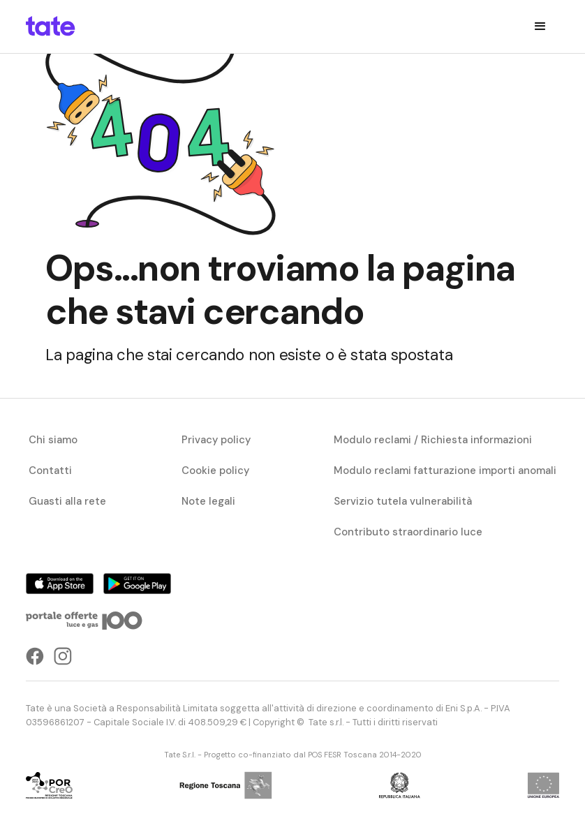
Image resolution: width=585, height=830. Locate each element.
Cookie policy (215, 470)
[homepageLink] (50, 26)
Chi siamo (53, 440)
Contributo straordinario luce (408, 532)
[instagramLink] (63, 656)
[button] (540, 26)
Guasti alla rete (67, 501)
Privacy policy (216, 440)
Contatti (50, 470)
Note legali (208, 501)
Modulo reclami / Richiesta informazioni (433, 440)
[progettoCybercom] (49, 785)
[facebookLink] (35, 656)
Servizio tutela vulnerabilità (403, 501)
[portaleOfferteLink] (84, 621)
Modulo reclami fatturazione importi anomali (445, 470)
